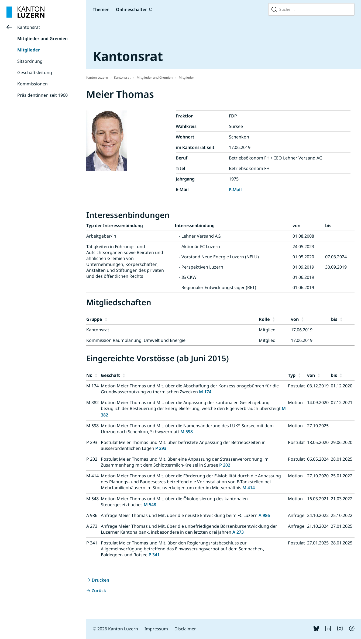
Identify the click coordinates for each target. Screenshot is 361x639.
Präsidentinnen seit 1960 (42, 95)
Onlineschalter (131, 9)
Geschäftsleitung (34, 72)
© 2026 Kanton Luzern (115, 629)
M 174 (205, 392)
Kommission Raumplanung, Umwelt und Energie (135, 340)
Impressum (156, 629)
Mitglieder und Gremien (42, 38)
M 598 (186, 432)
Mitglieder (28, 50)
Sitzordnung (30, 61)
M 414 (248, 488)
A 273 (238, 532)
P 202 (224, 465)
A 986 (264, 515)
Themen (101, 9)
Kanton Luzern (97, 77)
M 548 (150, 505)
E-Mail (235, 190)
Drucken (100, 580)
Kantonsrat (28, 27)
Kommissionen (32, 84)
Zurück (99, 590)
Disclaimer (185, 629)
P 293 (160, 448)
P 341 (154, 555)
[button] (180, 319)
